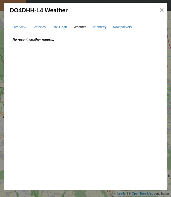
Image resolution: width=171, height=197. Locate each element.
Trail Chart (59, 27)
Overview (19, 27)
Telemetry (99, 27)
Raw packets (122, 27)
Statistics (39, 27)
